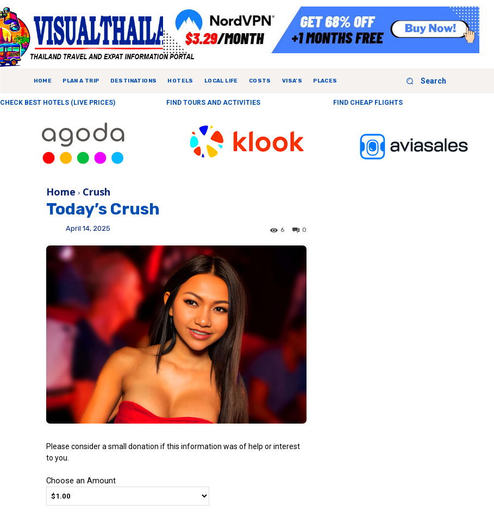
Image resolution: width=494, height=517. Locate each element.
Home (61, 191)
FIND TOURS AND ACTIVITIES (213, 102)
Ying (56, 232)
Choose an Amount (81, 481)
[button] (422, 81)
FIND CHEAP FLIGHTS (368, 102)
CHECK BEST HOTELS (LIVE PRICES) (57, 102)
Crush (96, 191)
